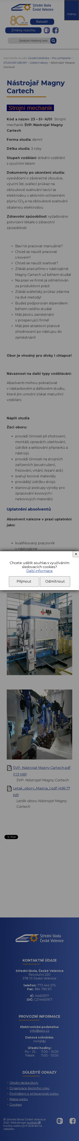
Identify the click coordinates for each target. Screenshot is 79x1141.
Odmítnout (55, 581)
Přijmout (24, 581)
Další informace (39, 571)
